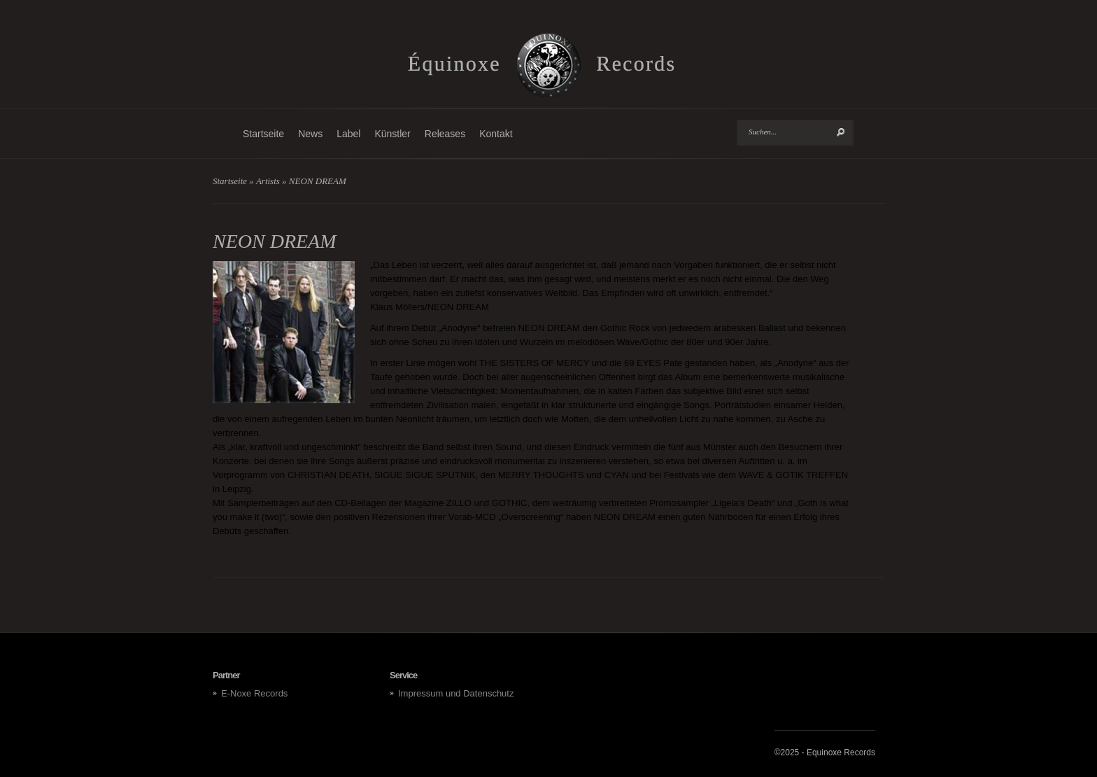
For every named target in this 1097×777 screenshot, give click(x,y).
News (310, 133)
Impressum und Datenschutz (456, 693)
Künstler (392, 133)
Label (348, 133)
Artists (268, 181)
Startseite (263, 133)
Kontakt (495, 133)
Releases (445, 133)
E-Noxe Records (254, 693)
